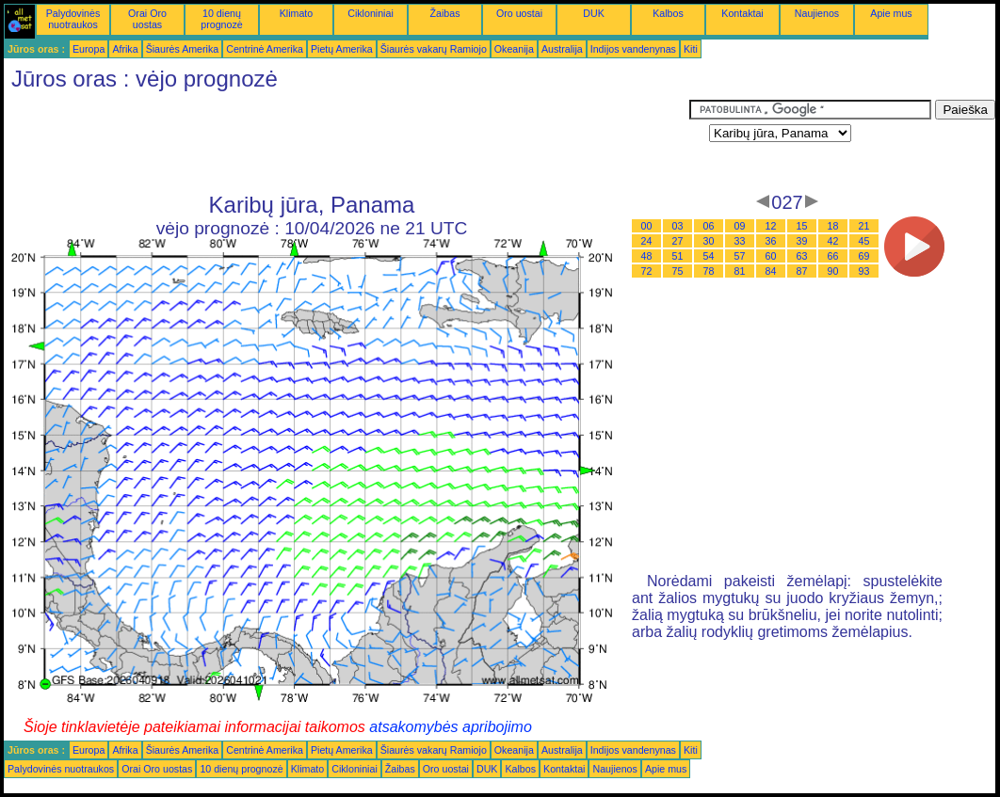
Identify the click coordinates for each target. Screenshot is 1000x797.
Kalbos (668, 13)
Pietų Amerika (342, 49)
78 (709, 271)
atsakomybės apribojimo (450, 727)
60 (771, 256)
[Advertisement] (346, 142)
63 (802, 256)
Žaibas (445, 13)
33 (740, 241)
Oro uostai (519, 13)
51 (678, 256)
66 (833, 256)
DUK (594, 13)
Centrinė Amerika (264, 49)
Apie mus (890, 13)
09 (740, 225)
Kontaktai (742, 13)
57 (740, 256)
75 (678, 271)
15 (802, 225)
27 (678, 241)
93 (864, 271)
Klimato (297, 13)
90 (833, 271)
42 (833, 241)
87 (802, 271)
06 (709, 225)
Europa (89, 49)
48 (647, 256)
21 (864, 225)
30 (709, 241)
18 (833, 225)
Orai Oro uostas (147, 19)
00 (647, 225)
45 (864, 241)
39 (802, 241)
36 (771, 241)
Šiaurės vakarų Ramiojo (433, 49)
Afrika (124, 49)
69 (864, 256)
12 (771, 225)
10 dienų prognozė (221, 19)
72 (647, 271)
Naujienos (817, 13)
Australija (562, 49)
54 (709, 256)
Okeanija (514, 49)
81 (740, 271)
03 (678, 225)
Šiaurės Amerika (182, 49)
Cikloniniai (370, 13)
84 (771, 271)
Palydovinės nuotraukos (73, 19)
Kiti (691, 49)
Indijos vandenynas (633, 49)
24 (647, 241)
